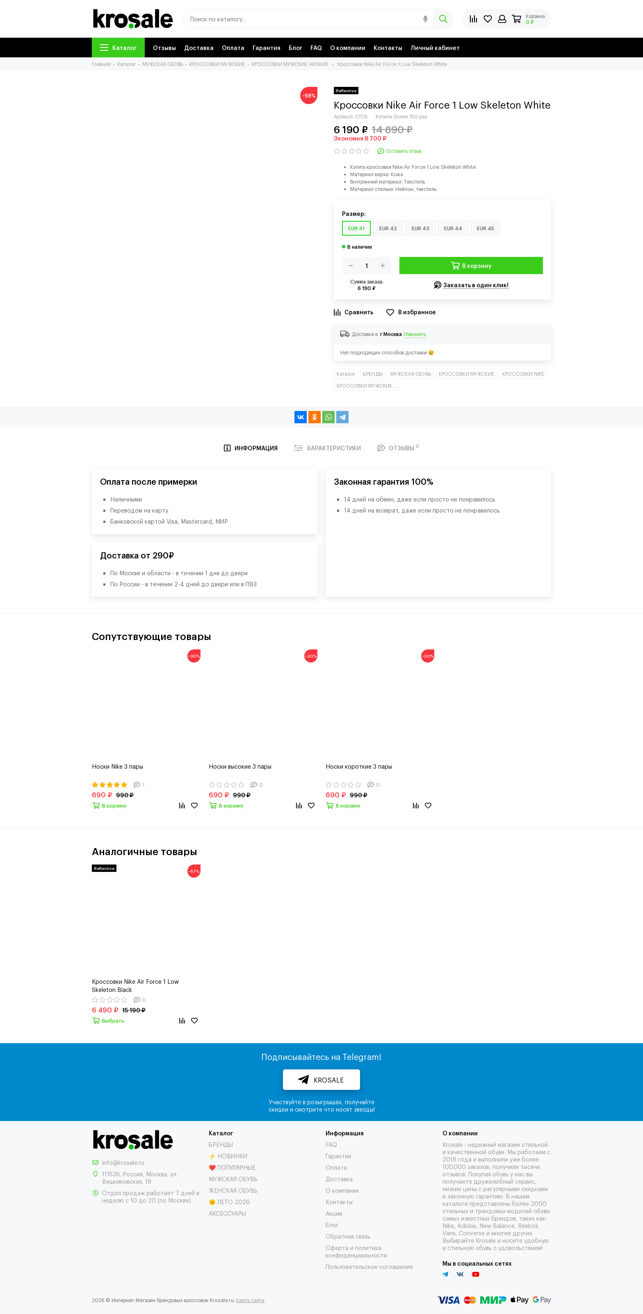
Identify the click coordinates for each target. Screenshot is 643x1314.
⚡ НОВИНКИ (228, 1156)
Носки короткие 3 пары (359, 766)
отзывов (453, 1174)
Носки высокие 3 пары (240, 766)
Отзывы (164, 47)
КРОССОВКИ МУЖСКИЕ (467, 373)
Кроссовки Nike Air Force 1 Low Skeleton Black (135, 985)
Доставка (199, 47)
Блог (295, 47)
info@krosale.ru (123, 1162)
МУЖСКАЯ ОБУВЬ (410, 373)
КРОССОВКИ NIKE (523, 373)
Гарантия (266, 47)
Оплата (233, 47)
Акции (334, 1213)
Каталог (118, 47)
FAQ (316, 47)
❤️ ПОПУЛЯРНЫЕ (232, 1167)
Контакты (388, 47)
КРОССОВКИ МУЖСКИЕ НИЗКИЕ (368, 385)
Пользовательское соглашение (369, 1266)
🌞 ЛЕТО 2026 (229, 1201)
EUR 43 (420, 228)
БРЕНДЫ (373, 373)
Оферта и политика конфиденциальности (356, 1251)
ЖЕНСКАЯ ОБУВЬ (233, 1190)
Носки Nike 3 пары (117, 766)
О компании (347, 47)
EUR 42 (388, 228)
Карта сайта (250, 1300)
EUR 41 (356, 228)
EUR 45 (485, 228)
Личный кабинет (435, 47)
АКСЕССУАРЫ (227, 1213)
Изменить (415, 334)
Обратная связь (348, 1236)
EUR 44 (453, 228)
